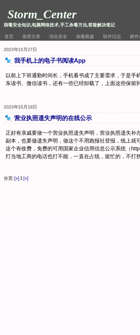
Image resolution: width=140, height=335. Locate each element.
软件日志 (112, 36)
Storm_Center (42, 14)
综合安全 (58, 36)
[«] (16, 178)
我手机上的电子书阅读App (49, 60)
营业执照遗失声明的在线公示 (53, 118)
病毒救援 (85, 36)
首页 (8, 36)
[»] (25, 178)
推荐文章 (31, 36)
